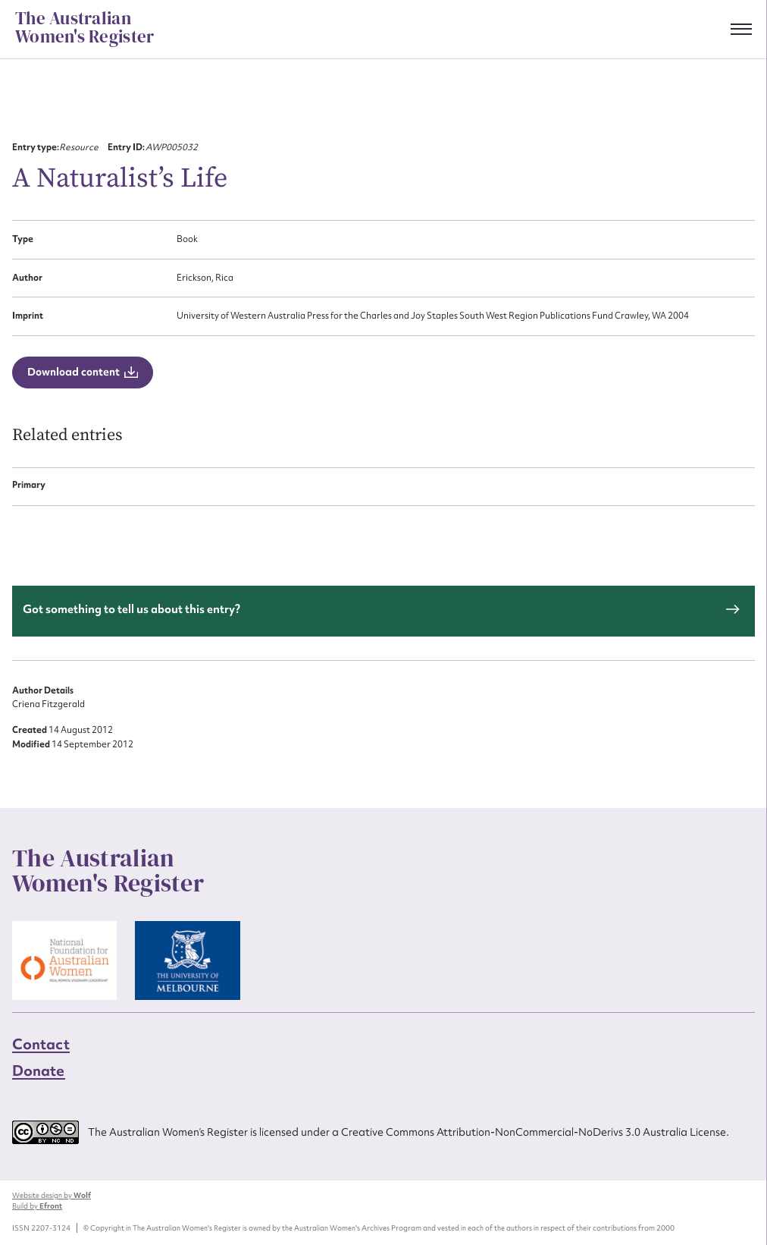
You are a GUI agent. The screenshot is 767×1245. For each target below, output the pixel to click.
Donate (38, 1070)
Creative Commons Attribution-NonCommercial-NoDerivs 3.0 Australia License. (535, 1132)
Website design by (51, 1195)
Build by (37, 1206)
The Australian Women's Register (84, 28)
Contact (41, 1044)
